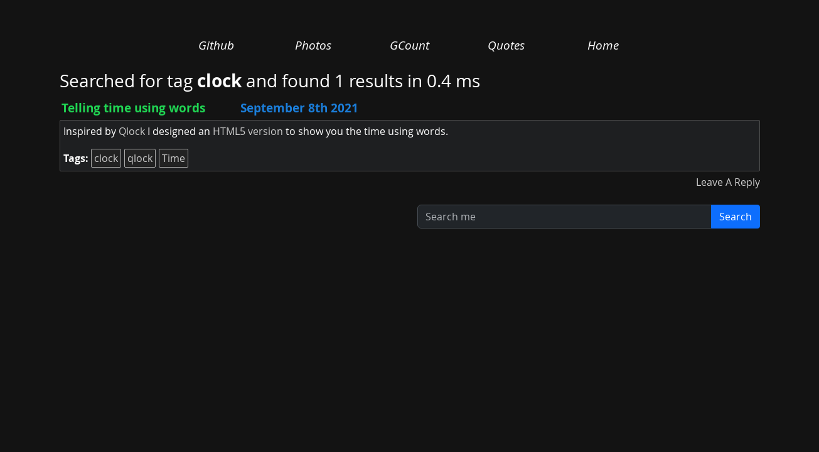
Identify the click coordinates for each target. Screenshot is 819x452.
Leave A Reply (728, 182)
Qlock (132, 131)
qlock (140, 158)
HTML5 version (248, 131)
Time (173, 158)
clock (106, 158)
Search (735, 216)
